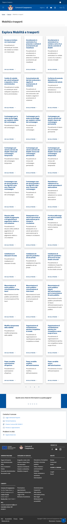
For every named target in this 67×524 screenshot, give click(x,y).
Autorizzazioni (38, 478)
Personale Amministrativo (8, 471)
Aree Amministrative (6, 462)
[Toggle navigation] (3, 7)
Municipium (52, 521)
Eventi (52, 474)
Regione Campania (7, 2)
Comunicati (53, 462)
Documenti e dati (5, 473)
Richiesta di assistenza (23, 497)
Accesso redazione (61, 521)
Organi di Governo (6, 460)
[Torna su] (63, 520)
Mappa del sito (5, 521)
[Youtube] (50, 8)
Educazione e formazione (41, 460)
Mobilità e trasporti (22, 471)
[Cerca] (64, 8)
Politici (3, 469)
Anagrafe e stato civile (23, 460)
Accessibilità (8, 519)
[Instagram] (54, 8)
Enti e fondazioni (5, 467)
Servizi (9, 14)
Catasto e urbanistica (23, 469)
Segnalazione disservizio (24, 492)
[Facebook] (46, 8)
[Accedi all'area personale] (60, 2)
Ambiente (36, 471)
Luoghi (52, 472)
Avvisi (52, 464)
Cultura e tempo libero (23, 462)
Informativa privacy (39, 494)
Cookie (21, 519)
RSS (2, 519)
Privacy (16, 519)
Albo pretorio (37, 492)
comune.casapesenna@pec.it (9, 505)
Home (3, 14)
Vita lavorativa (21, 464)
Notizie (52, 460)
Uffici (2, 464)
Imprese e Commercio (23, 467)
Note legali (37, 497)
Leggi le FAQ (20, 494)
